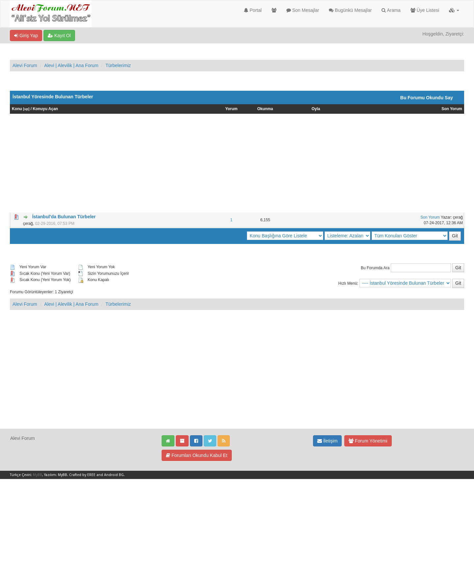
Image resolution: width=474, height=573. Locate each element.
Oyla (315, 109)
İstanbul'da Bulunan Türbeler (64, 216)
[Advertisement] (237, 163)
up (26, 109)
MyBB (37, 475)
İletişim (327, 440)
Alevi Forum (25, 65)
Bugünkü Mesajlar (350, 10)
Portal (252, 10)
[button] (454, 10)
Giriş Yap (26, 35)
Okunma (265, 109)
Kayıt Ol (59, 35)
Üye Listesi (424, 10)
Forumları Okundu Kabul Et (196, 455)
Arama (391, 10)
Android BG (114, 475)
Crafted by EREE (82, 475)
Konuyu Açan (45, 109)
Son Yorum (451, 109)
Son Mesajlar (302, 10)
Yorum (231, 109)
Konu (17, 109)
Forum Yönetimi (368, 440)
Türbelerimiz (118, 65)
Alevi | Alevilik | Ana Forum (71, 65)
